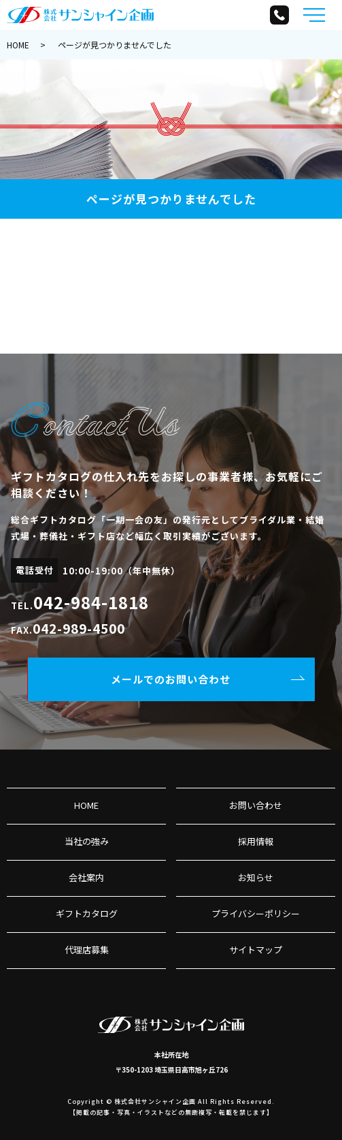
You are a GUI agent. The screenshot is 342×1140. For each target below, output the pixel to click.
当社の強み (87, 841)
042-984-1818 (91, 602)
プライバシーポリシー (255, 913)
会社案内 (86, 877)
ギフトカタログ (87, 913)
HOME (18, 44)
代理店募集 (87, 949)
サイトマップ (255, 949)
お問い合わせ (255, 805)
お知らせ (255, 877)
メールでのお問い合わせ (170, 679)
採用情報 (255, 841)
